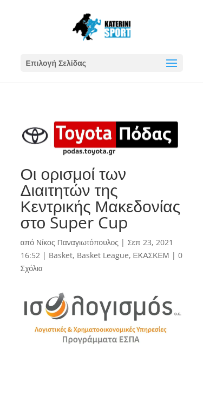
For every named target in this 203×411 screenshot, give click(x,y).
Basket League (103, 255)
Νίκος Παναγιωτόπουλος (77, 242)
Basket (61, 255)
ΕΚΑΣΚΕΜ (151, 255)
